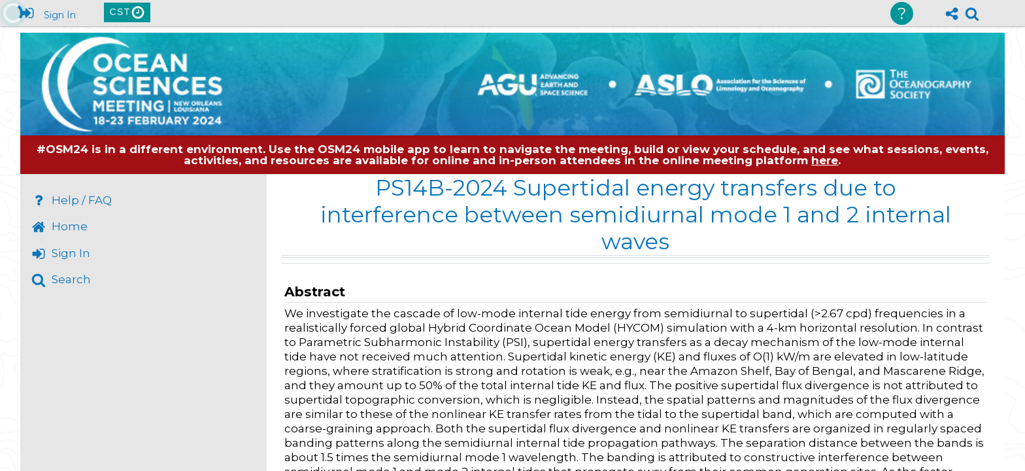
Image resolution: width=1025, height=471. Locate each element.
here (824, 160)
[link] (972, 14)
